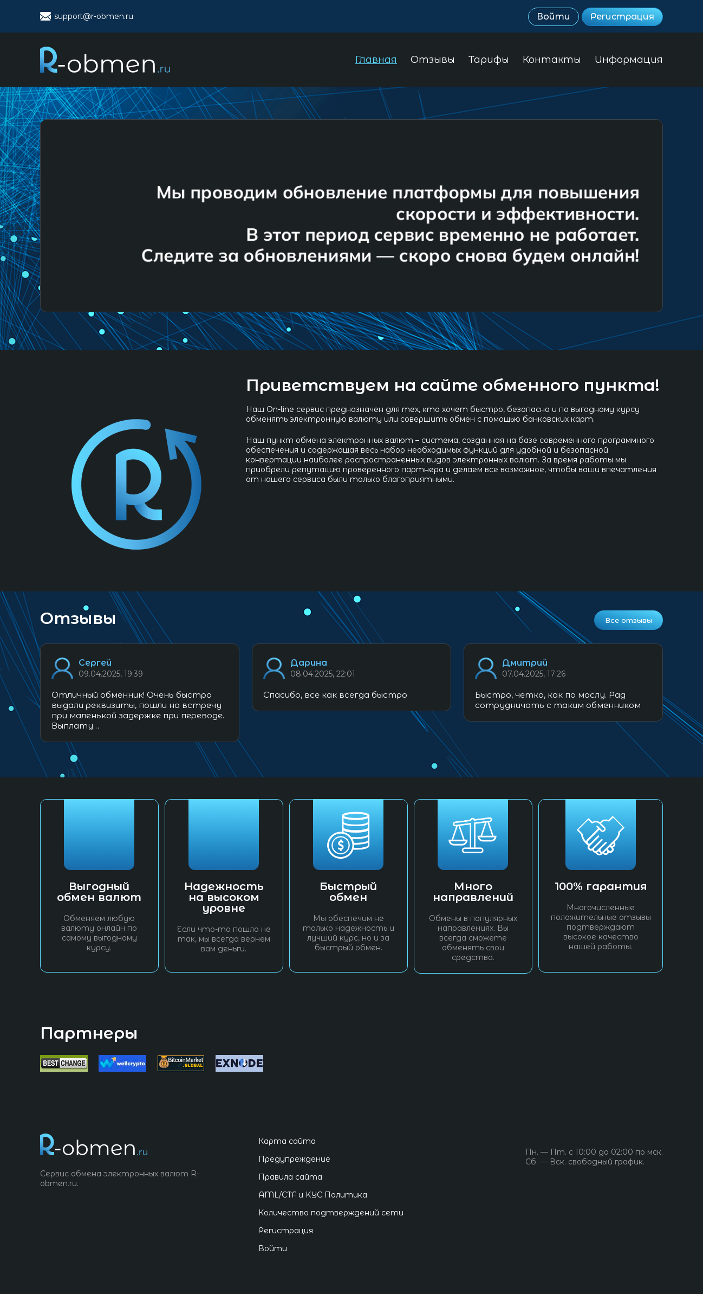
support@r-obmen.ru (93, 16)
